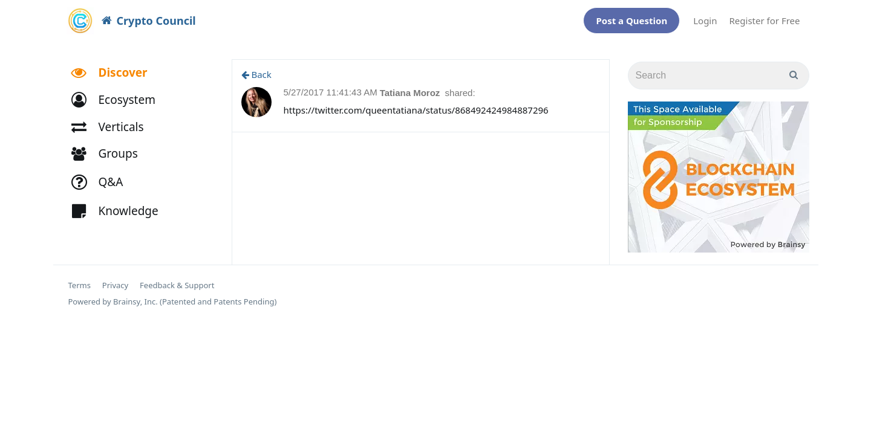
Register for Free (764, 17)
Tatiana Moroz (411, 87)
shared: (460, 87)
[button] (118, 94)
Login (705, 17)
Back (256, 68)
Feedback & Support (177, 279)
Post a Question (631, 17)
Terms (79, 279)
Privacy (115, 279)
